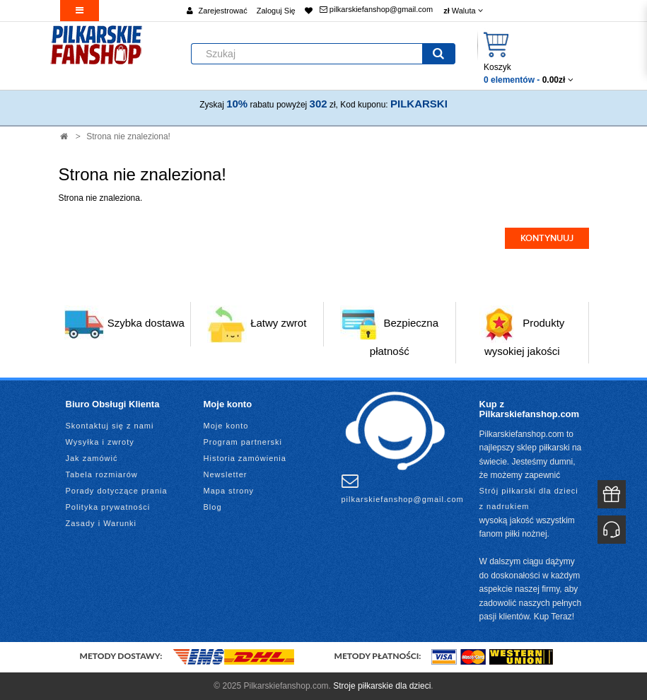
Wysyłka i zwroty (100, 442)
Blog (213, 507)
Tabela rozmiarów (102, 474)
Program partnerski (243, 442)
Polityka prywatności (108, 507)
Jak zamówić (92, 458)
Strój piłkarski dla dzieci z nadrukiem (528, 498)
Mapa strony (229, 490)
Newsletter (225, 474)
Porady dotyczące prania (117, 490)
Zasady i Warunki (101, 523)
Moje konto (226, 425)
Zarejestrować (223, 10)
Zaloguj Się (276, 10)
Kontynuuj (546, 238)
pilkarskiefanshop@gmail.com (376, 9)
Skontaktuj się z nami (110, 425)
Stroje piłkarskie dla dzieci (382, 686)
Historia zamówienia (245, 458)
